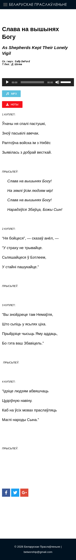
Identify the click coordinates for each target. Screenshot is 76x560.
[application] (38, 82)
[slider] (32, 82)
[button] (11, 93)
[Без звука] (57, 82)
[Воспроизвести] (7, 82)
